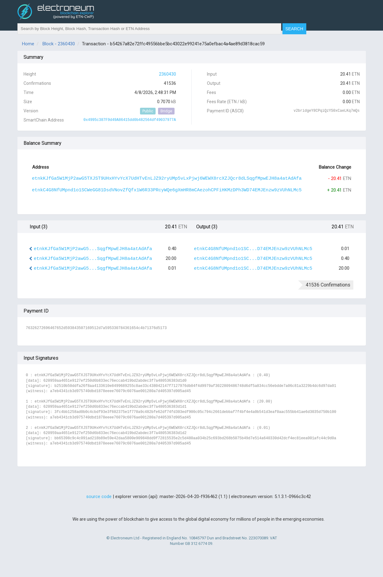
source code (99, 496)
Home (28, 44)
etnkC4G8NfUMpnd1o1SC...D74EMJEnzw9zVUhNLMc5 (253, 249)
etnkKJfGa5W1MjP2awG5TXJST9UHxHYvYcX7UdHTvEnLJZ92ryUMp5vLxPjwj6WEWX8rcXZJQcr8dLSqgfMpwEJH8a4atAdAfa (167, 178)
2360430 (167, 74)
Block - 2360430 (58, 44)
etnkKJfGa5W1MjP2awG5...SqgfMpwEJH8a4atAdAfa (93, 249)
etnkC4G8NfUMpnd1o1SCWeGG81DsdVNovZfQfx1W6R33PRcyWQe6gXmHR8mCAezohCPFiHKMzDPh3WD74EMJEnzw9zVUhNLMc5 (167, 190)
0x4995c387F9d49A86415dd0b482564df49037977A (129, 120)
